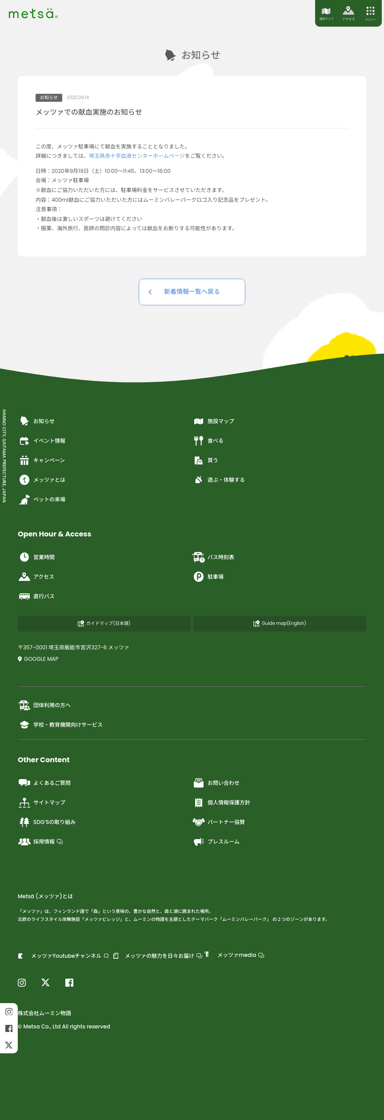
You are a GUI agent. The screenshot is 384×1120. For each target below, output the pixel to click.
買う (205, 460)
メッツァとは (41, 480)
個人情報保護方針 (221, 802)
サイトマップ (41, 802)
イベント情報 (41, 441)
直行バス (36, 596)
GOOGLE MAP (38, 659)
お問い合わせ (216, 783)
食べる (208, 441)
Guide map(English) (279, 623)
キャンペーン (41, 460)
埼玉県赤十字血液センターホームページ (137, 156)
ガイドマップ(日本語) (104, 623)
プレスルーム (216, 841)
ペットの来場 (41, 499)
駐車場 (208, 577)
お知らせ (36, 421)
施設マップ (213, 421)
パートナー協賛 (218, 822)
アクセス (36, 577)
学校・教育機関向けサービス (60, 725)
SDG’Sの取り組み (47, 822)
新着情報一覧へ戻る (192, 291)
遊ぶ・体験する (218, 480)
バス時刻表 (213, 557)
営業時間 (36, 557)
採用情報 (40, 841)
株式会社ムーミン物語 (44, 1013)
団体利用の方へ (44, 705)
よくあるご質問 (44, 783)
